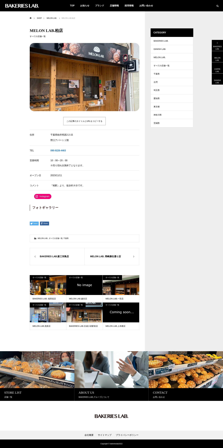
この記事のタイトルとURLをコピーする (84, 121)
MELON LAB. (43, 238)
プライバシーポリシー (127, 435)
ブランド (99, 5)
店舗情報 (114, 5)
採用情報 (129, 5)
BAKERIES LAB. (161, 41)
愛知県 (157, 101)
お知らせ (84, 5)
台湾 (156, 84)
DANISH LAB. (160, 50)
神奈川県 (158, 118)
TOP (72, 5)
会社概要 (89, 435)
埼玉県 (157, 92)
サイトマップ (105, 435)
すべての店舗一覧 (38, 36)
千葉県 (66, 238)
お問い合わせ (146, 5)
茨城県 (157, 126)
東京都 (157, 109)
